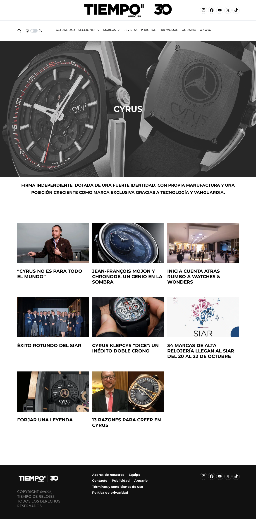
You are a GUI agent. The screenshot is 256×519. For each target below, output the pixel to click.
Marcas (111, 30)
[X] (228, 10)
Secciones (89, 30)
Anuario (141, 481)
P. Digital (148, 30)
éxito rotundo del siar (49, 345)
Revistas (131, 30)
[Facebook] (211, 10)
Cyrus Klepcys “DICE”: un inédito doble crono (125, 348)
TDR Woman (169, 30)
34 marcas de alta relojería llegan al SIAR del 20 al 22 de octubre (200, 351)
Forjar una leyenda (45, 420)
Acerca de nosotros (108, 475)
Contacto (99, 481)
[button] (19, 31)
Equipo (134, 475)
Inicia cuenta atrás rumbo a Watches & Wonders (193, 276)
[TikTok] (236, 10)
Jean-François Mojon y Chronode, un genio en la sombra (127, 276)
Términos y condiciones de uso (117, 487)
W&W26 (205, 30)
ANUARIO (189, 30)
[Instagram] (203, 10)
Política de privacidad (110, 493)
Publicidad (121, 481)
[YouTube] (219, 10)
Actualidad (65, 30)
